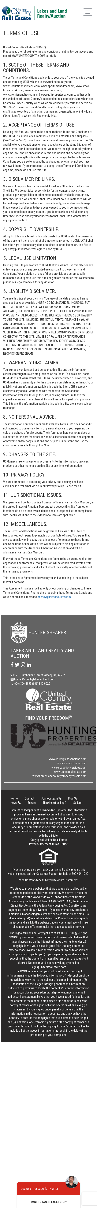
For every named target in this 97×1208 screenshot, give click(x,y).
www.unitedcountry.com (71, 763)
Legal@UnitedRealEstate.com (48, 967)
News (16, 802)
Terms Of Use (60, 844)
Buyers (32, 802)
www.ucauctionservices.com (68, 767)
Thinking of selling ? (54, 802)
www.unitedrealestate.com (70, 771)
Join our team (51, 798)
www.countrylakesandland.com (67, 759)
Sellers (77, 802)
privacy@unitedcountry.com (54, 597)
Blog (72, 798)
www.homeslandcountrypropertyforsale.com (59, 776)
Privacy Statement (40, 844)
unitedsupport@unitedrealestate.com (34, 918)
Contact (29, 798)
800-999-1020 (80, 873)
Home (14, 798)
